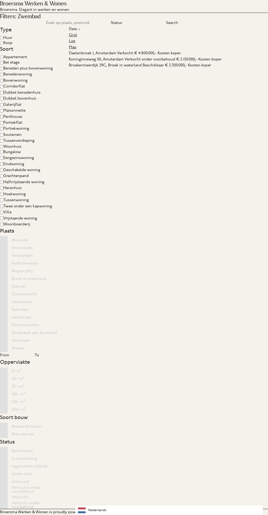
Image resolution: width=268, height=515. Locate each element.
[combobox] (169, 510)
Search (172, 22)
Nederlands (92, 510)
